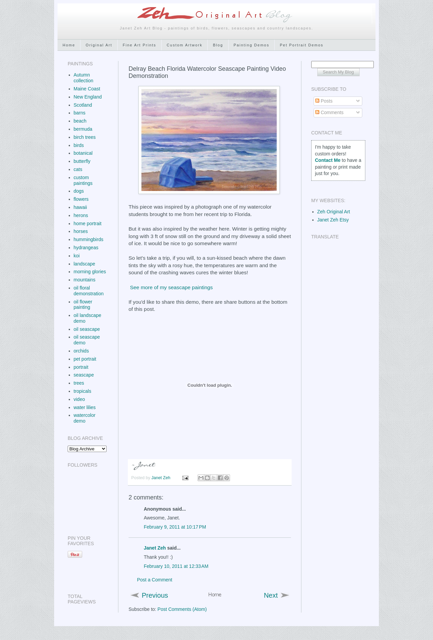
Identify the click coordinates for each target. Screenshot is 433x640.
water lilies (85, 407)
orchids (81, 351)
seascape (84, 375)
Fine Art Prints (139, 45)
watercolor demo (85, 418)
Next (271, 595)
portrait (81, 367)
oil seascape (87, 329)
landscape (84, 263)
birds (79, 145)
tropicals (82, 391)
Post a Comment (154, 579)
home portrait (87, 223)
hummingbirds (89, 239)
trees (79, 383)
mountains (85, 279)
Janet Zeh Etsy (333, 219)
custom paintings (83, 180)
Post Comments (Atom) (182, 609)
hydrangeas (86, 247)
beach (80, 121)
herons (81, 215)
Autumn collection (83, 77)
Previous (155, 595)
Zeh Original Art (333, 211)
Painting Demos (252, 45)
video (79, 399)
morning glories (90, 271)
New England (88, 97)
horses (81, 231)
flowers (81, 199)
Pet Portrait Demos (301, 45)
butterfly (82, 161)
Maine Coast (87, 88)
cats (78, 169)
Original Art (99, 45)
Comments (329, 112)
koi (77, 255)
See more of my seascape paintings (171, 287)
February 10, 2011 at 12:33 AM (176, 566)
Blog (218, 45)
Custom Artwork (185, 45)
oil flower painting (83, 304)
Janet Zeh (162, 477)
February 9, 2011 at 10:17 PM (175, 527)
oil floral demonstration (89, 290)
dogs (79, 191)
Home (69, 45)
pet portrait (85, 359)
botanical (83, 153)
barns (80, 112)
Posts (324, 101)
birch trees (85, 137)
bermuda (83, 129)
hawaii (80, 207)
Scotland (83, 105)
